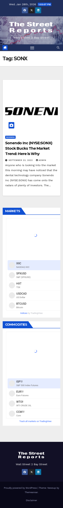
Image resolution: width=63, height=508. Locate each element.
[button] (58, 47)
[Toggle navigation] (32, 47)
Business (10, 137)
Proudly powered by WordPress (21, 488)
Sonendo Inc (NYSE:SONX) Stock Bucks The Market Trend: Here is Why (28, 148)
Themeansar (31, 492)
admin (41, 160)
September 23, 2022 (21, 160)
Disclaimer (31, 500)
